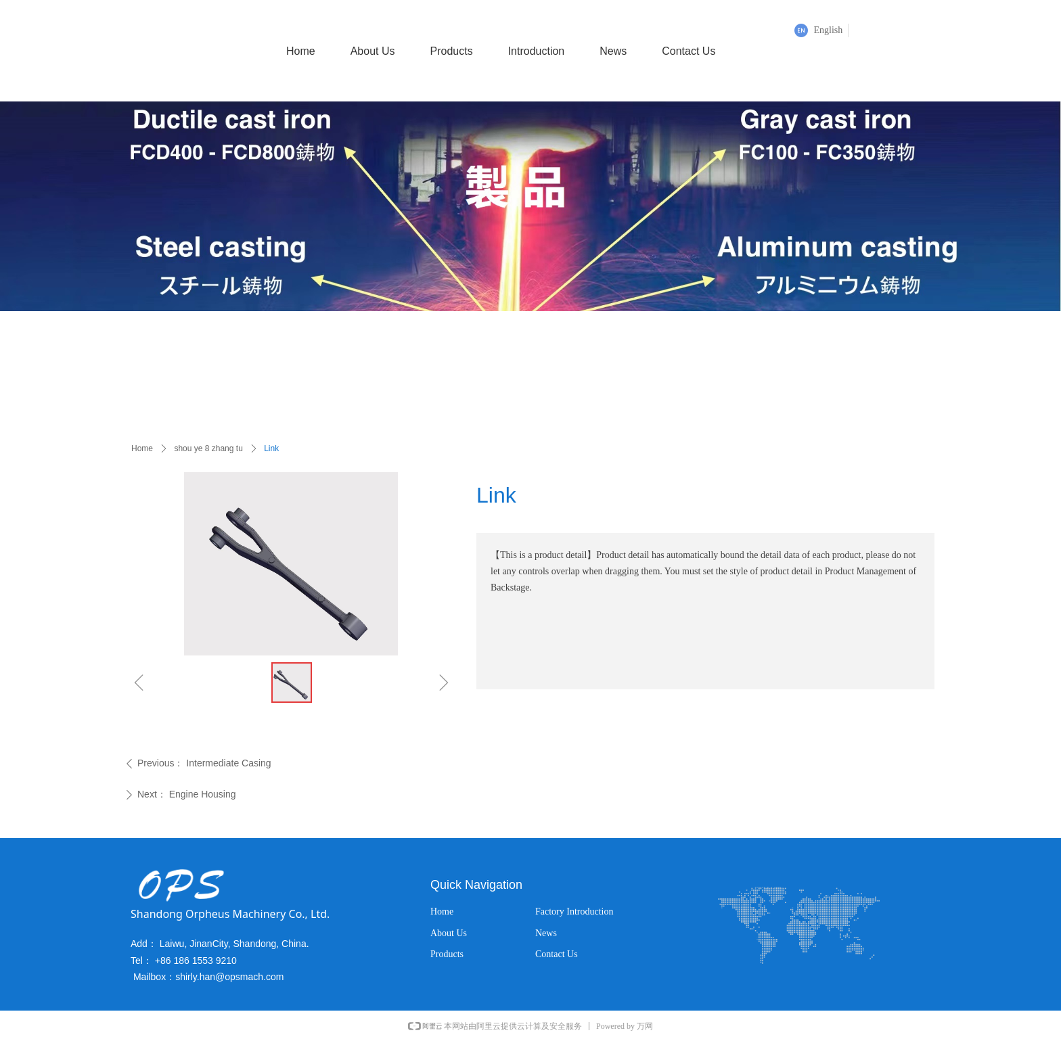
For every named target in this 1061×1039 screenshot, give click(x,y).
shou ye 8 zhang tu (208, 448)
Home (142, 448)
